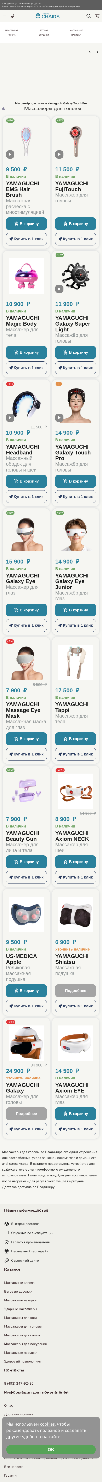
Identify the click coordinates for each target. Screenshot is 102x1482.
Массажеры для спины (22, 1335)
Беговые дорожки (18, 1291)
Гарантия (11, 1475)
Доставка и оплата (18, 1414)
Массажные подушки (20, 1352)
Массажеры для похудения (25, 1344)
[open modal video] (10, 156)
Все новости (13, 1467)
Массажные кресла (19, 1282)
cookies (47, 1424)
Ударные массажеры (20, 1309)
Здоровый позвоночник (22, 1361)
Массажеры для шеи (20, 1317)
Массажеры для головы (23, 1326)
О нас (8, 1405)
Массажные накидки (20, 1300)
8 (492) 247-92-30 (19, 1383)
